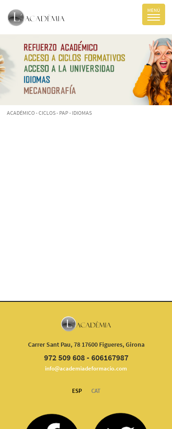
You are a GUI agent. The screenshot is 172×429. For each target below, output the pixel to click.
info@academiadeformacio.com (86, 368)
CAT (95, 391)
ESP (77, 391)
